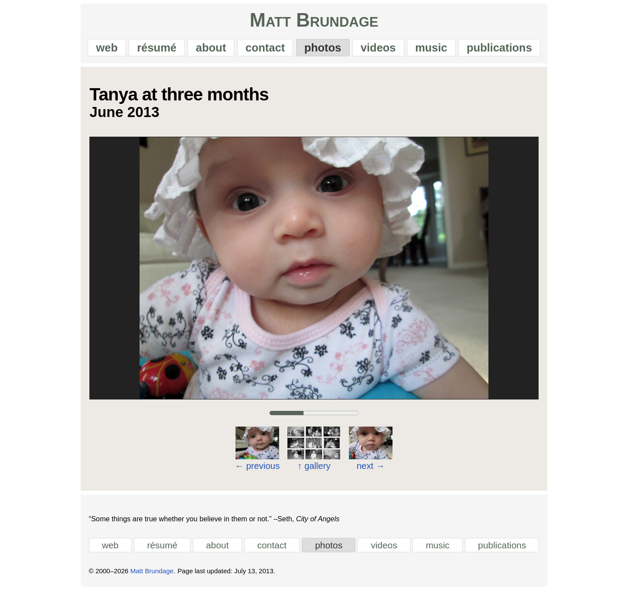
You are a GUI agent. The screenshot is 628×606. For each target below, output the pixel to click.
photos (325, 50)
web (89, 50)
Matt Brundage (313, 23)
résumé (144, 50)
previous (257, 471)
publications (517, 50)
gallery (314, 471)
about (203, 50)
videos (386, 50)
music (444, 50)
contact (263, 50)
